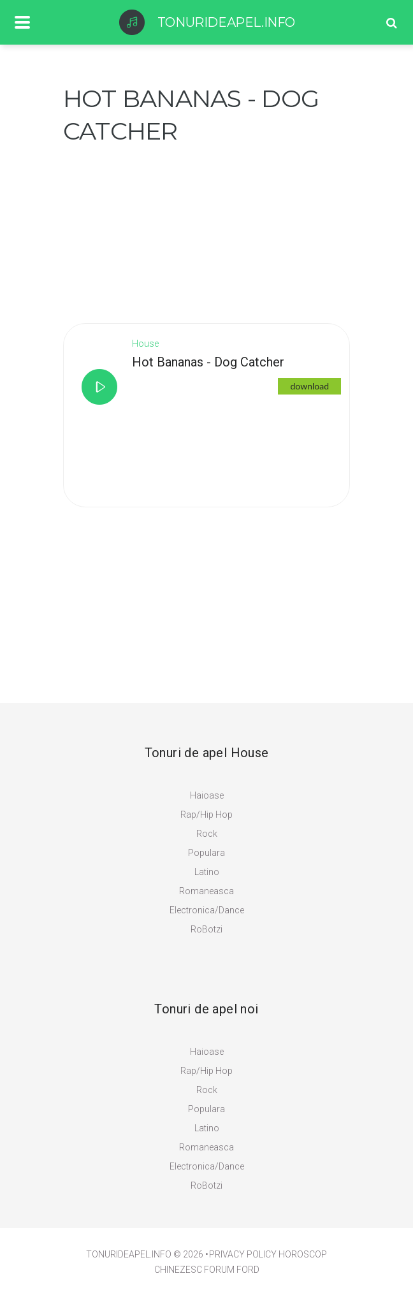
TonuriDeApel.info (128, 1254)
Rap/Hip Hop (206, 814)
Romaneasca (206, 891)
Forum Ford (231, 1269)
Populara (206, 853)
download (309, 385)
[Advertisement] (158, 227)
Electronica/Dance (207, 910)
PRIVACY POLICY (243, 1254)
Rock (206, 834)
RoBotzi (206, 929)
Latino (206, 872)
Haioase (207, 795)
